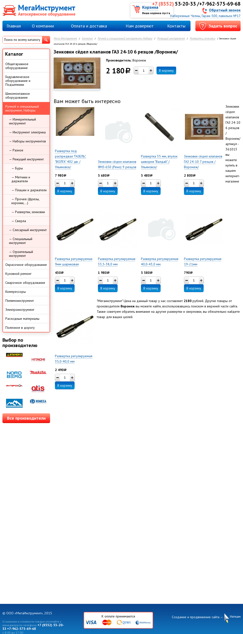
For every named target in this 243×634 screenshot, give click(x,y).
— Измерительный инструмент (22, 121)
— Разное (16, 150)
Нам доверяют (140, 26)
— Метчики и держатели (20, 179)
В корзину (166, 70)
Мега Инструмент (65, 38)
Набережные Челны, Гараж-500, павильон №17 (205, 16)
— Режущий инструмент (26, 159)
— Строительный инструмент (21, 254)
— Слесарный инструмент (28, 230)
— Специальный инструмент (20, 241)
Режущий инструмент (171, 38)
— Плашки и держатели (29, 190)
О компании (43, 26)
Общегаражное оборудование (16, 66)
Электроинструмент (19, 309)
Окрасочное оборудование (26, 264)
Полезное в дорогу (20, 327)
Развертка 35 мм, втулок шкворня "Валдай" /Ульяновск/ (159, 161)
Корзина (150, 7)
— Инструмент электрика (27, 132)
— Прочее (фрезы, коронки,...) (25, 201)
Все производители (26, 418)
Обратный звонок (225, 10)
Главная (14, 26)
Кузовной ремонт (18, 273)
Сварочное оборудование (25, 282)
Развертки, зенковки (202, 38)
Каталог (87, 38)
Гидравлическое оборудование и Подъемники (17, 81)
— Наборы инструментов (27, 141)
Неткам (235, 616)
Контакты (176, 26)
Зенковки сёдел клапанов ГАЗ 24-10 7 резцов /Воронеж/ (203, 161)
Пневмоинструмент (19, 300)
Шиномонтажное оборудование (17, 95)
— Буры (17, 168)
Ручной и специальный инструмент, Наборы (125, 38)
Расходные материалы (22, 318)
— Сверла (18, 221)
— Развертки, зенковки (28, 212)
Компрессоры (15, 291)
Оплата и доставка (89, 26)
